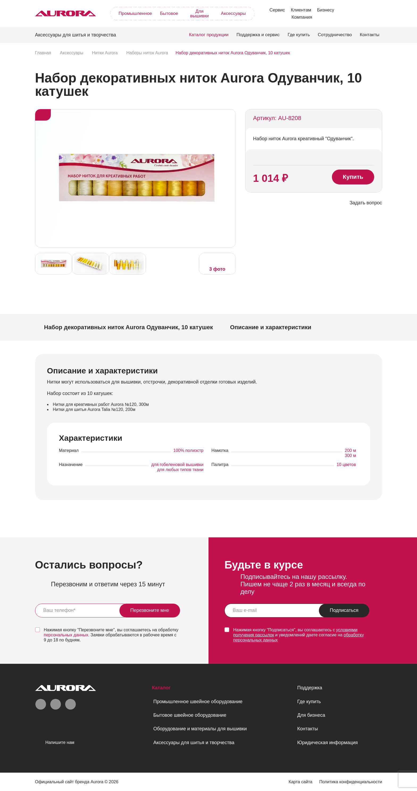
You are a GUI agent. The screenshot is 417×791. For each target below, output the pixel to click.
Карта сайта (300, 782)
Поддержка (309, 687)
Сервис (277, 10)
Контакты (369, 34)
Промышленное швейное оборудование (197, 701)
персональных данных (66, 635)
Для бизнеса (311, 715)
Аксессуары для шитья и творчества (193, 742)
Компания (301, 17)
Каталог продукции (208, 34)
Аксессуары (233, 13)
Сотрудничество (335, 34)
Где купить (298, 34)
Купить (353, 177)
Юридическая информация (327, 742)
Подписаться (344, 610)
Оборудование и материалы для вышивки (200, 728)
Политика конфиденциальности (350, 782)
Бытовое (169, 13)
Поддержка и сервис (258, 34)
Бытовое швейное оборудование (189, 715)
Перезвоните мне (149, 610)
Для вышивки (199, 13)
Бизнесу (325, 10)
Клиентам (301, 10)
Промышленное (135, 13)
